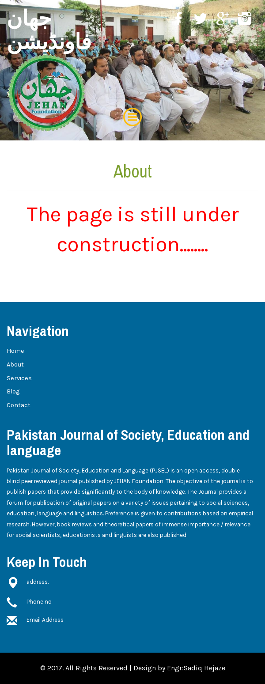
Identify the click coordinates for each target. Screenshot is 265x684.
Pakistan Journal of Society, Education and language (128, 442)
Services (19, 378)
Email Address (45, 619)
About (15, 364)
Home (15, 351)
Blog (13, 391)
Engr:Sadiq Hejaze (196, 668)
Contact (18, 405)
